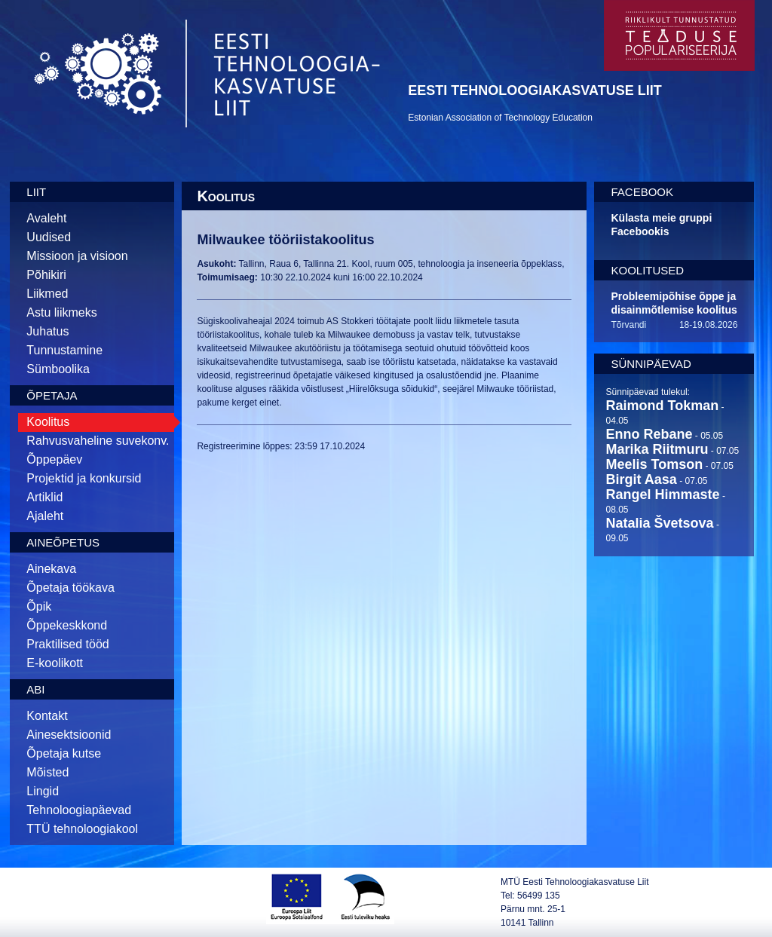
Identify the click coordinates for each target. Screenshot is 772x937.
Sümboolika (58, 369)
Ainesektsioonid (68, 734)
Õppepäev (54, 459)
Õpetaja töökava (70, 587)
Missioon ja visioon (76, 256)
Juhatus (47, 331)
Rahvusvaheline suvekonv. (97, 440)
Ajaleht (44, 516)
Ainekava (51, 568)
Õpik (38, 606)
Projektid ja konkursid (83, 478)
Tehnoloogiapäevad (78, 810)
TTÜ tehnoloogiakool (82, 828)
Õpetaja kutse (63, 753)
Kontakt (46, 715)
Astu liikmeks (61, 312)
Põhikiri (46, 274)
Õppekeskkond (66, 625)
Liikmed (47, 293)
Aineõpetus (63, 542)
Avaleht (46, 218)
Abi (35, 689)
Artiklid (44, 497)
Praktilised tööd (67, 644)
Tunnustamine (64, 350)
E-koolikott (54, 663)
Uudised (48, 237)
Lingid (42, 791)
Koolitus (47, 421)
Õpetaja (51, 395)
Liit (36, 191)
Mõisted (47, 772)
